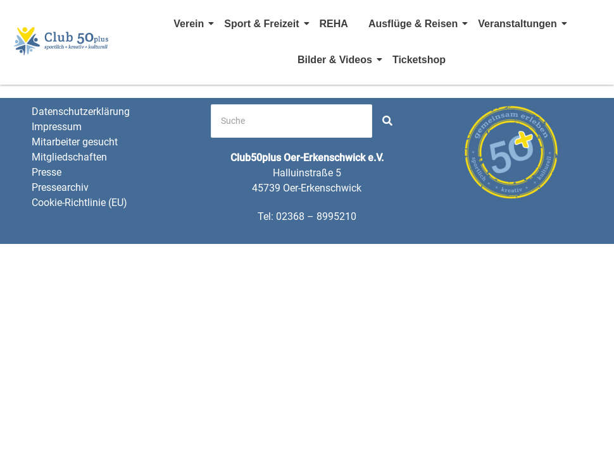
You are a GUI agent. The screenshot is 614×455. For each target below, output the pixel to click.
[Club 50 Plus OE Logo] (61, 40)
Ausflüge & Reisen (414, 23)
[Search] (291, 121)
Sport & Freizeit (263, 23)
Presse (46, 172)
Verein (190, 23)
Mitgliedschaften (69, 157)
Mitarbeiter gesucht (75, 142)
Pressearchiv (60, 187)
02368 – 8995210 (316, 216)
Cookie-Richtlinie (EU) (79, 203)
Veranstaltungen (519, 23)
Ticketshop (419, 59)
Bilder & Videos (337, 59)
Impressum (57, 127)
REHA (334, 23)
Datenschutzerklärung (81, 112)
